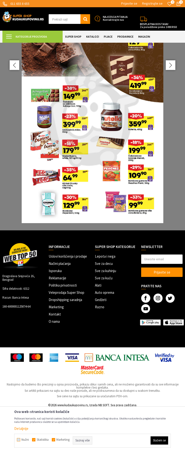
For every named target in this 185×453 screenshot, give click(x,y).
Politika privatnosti (63, 328)
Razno (99, 349)
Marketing (56, 349)
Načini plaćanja (60, 306)
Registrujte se (152, 3)
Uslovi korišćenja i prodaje (68, 299)
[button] (69, 19)
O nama (54, 364)
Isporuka (55, 313)
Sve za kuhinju (105, 313)
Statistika (43, 439)
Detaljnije (21, 428)
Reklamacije (57, 321)
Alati (98, 328)
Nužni (25, 439)
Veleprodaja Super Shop (66, 335)
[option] (92, 158)
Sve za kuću (103, 321)
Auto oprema (104, 335)
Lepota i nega (105, 299)
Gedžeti (100, 342)
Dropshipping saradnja (65, 342)
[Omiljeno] (169, 4)
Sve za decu (104, 306)
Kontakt (55, 357)
